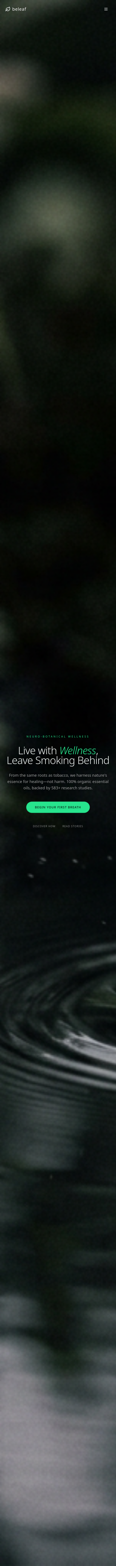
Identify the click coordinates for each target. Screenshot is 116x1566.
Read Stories (72, 826)
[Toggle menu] (106, 9)
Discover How (44, 826)
